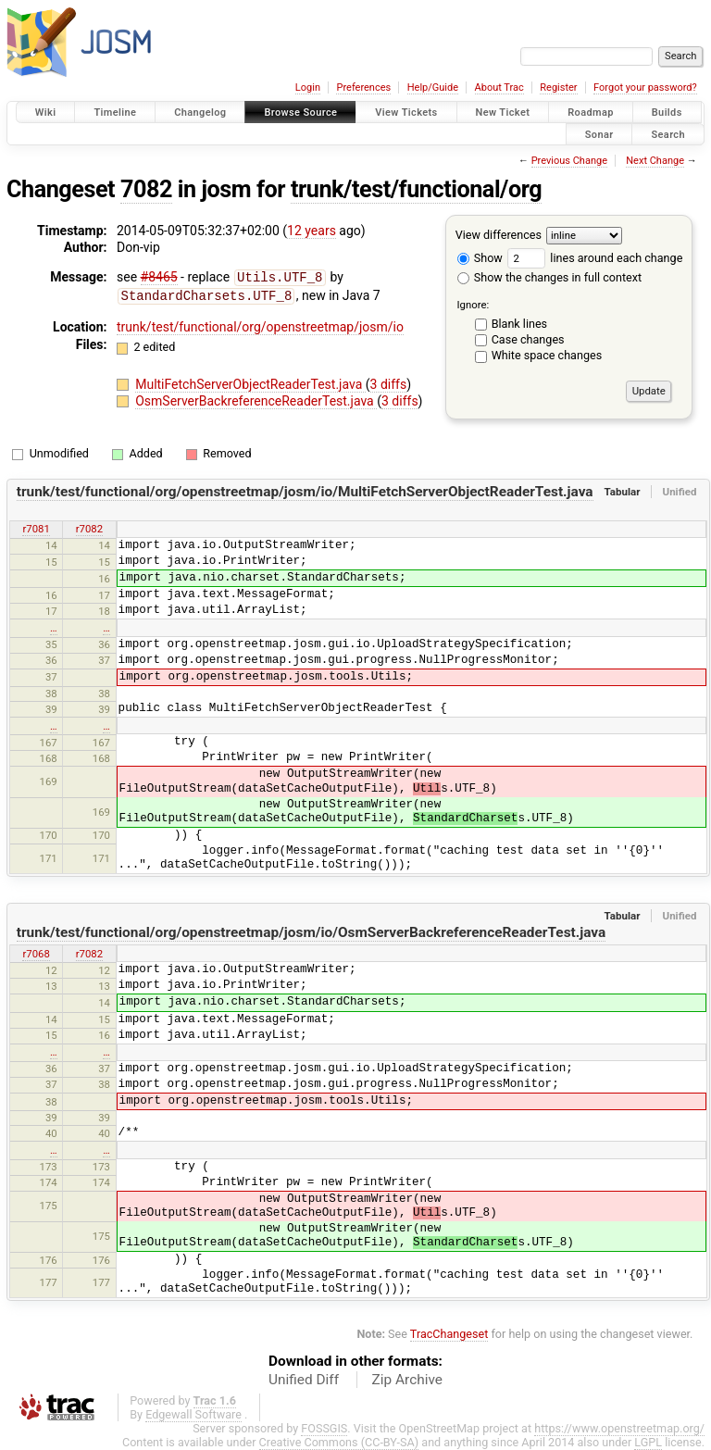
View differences (498, 235)
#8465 (159, 276)
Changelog (200, 112)
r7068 (35, 953)
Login (307, 87)
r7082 (89, 528)
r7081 (35, 528)
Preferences (363, 87)
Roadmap (591, 112)
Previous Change (569, 161)
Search (668, 134)
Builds (667, 112)
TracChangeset (449, 1334)
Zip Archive (407, 1379)
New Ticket (503, 112)
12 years (311, 230)
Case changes (528, 339)
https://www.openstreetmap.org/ (619, 1428)
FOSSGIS (324, 1428)
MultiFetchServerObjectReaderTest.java (250, 382)
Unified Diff (303, 1379)
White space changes (547, 355)
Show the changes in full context (549, 277)
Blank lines (519, 324)
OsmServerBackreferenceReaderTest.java (256, 399)
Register (558, 87)
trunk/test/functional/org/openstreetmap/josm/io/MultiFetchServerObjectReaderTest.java (305, 491)
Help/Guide (432, 87)
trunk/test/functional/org (416, 189)
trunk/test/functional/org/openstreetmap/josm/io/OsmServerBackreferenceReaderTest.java (311, 932)
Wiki (45, 112)
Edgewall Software (193, 1414)
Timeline (115, 112)
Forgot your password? (645, 87)
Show (480, 258)
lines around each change (594, 258)
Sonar (599, 134)
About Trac (499, 87)
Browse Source (300, 112)
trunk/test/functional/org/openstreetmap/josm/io (260, 325)
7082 (146, 189)
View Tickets (406, 112)
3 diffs (388, 382)
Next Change (655, 161)
